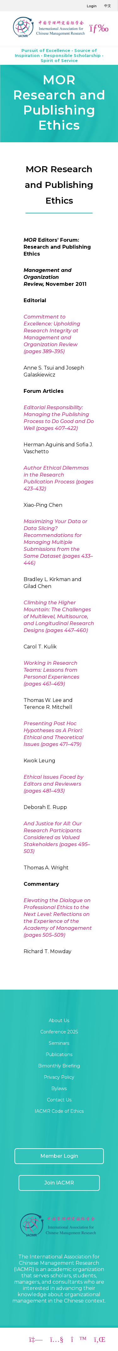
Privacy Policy (59, 1077)
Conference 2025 (59, 1032)
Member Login (59, 1156)
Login (92, 6)
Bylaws (59, 1088)
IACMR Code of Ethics (59, 1111)
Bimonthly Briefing (59, 1066)
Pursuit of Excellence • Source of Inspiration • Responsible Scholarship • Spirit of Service (59, 55)
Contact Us (59, 1100)
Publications (59, 1054)
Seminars (59, 1043)
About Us (59, 1020)
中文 (107, 5)
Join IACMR (59, 1183)
